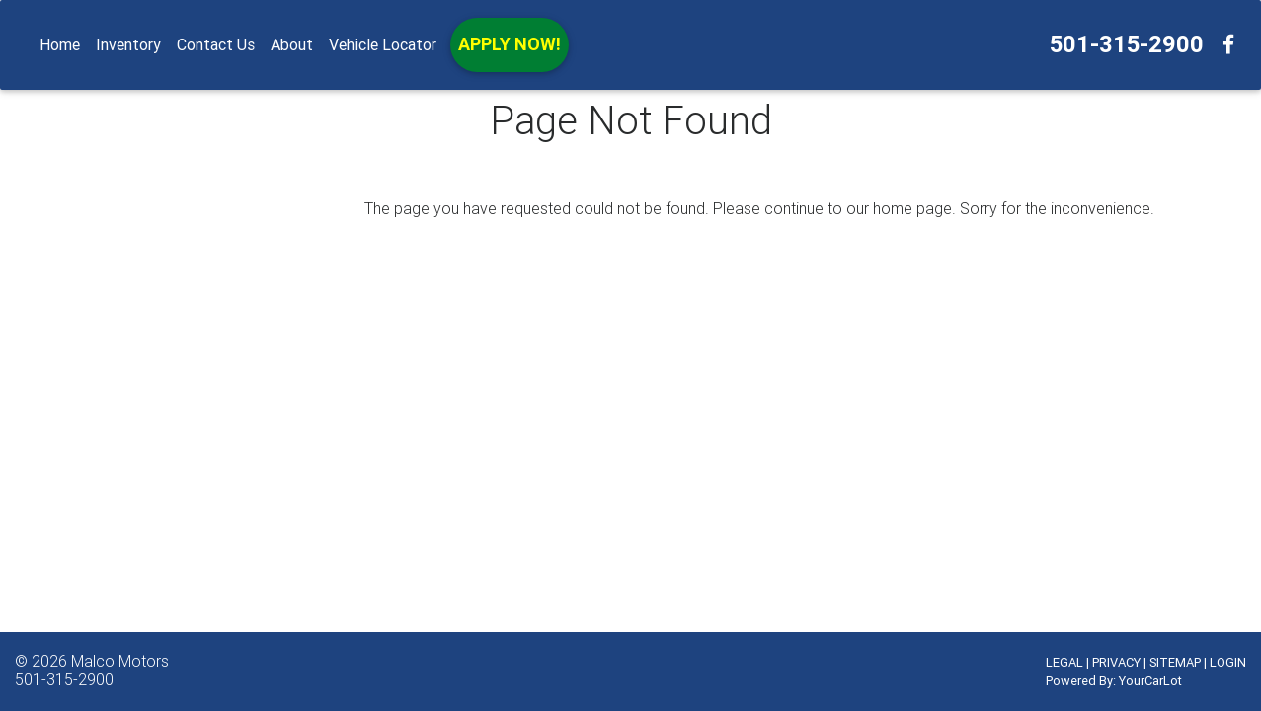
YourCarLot (1150, 680)
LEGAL (1064, 662)
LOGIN (1228, 662)
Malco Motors (120, 661)
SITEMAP (1175, 662)
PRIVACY (1116, 662)
